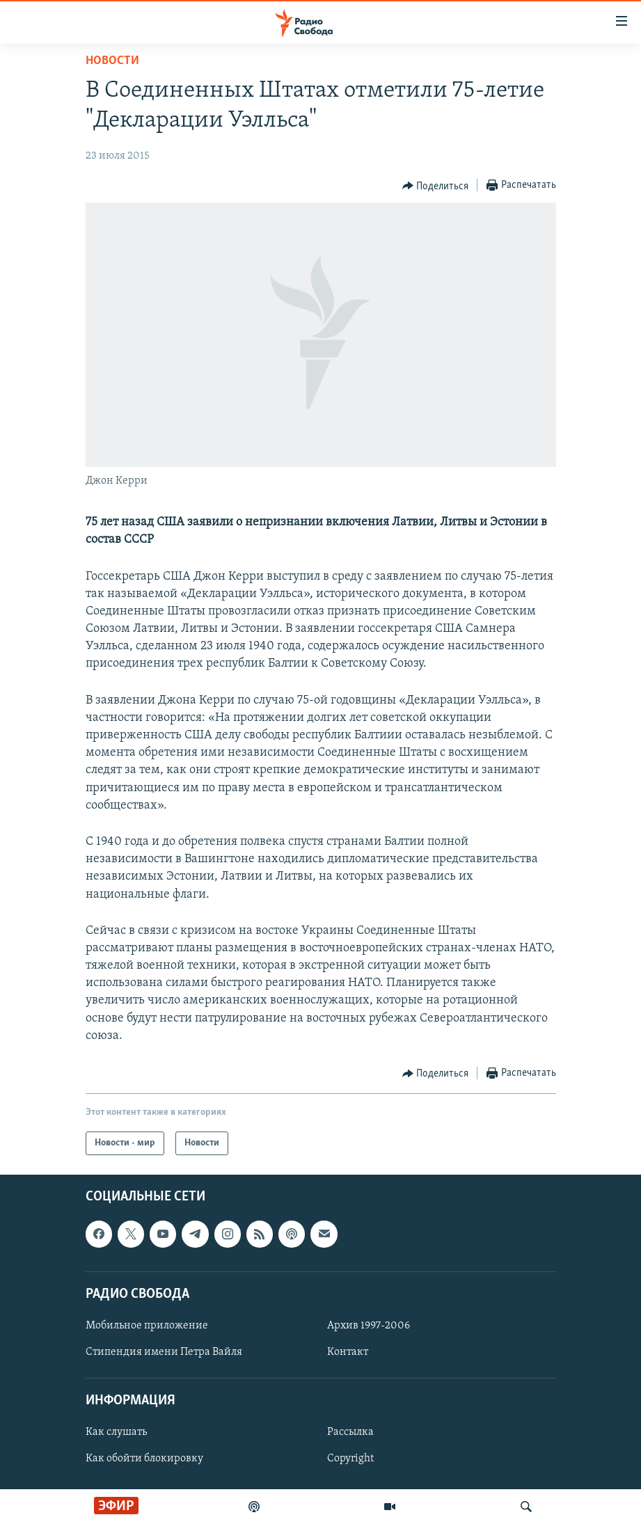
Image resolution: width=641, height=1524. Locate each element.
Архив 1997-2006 (368, 1325)
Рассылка (350, 1432)
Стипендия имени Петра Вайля (164, 1352)
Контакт (347, 1352)
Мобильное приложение (147, 1325)
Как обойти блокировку (144, 1459)
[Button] (435, 185)
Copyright (350, 1459)
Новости (112, 61)
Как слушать (116, 1432)
